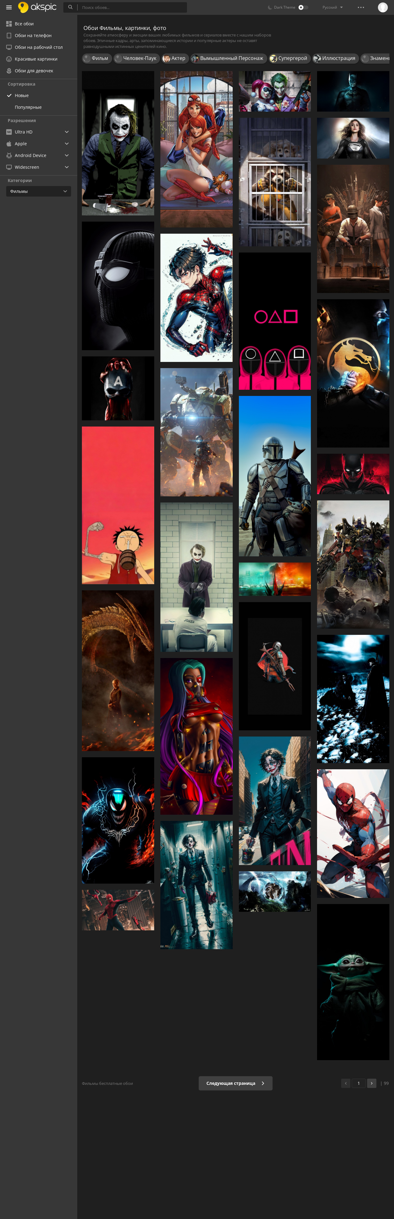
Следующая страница (235, 1083)
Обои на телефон (29, 35)
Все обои (20, 24)
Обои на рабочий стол (34, 47)
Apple (16, 144)
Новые (22, 95)
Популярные (28, 107)
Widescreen (22, 167)
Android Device (26, 155)
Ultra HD (19, 132)
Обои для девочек (29, 71)
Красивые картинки (31, 59)
